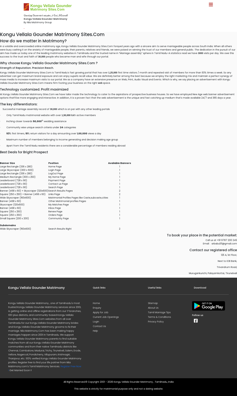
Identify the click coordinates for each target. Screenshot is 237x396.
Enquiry (97, 307)
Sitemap (153, 303)
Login (96, 321)
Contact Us (99, 326)
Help (95, 330)
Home (96, 303)
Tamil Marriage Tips (159, 312)
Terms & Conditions (159, 317)
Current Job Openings (106, 317)
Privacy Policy (156, 321)
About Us (153, 307)
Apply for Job (100, 312)
